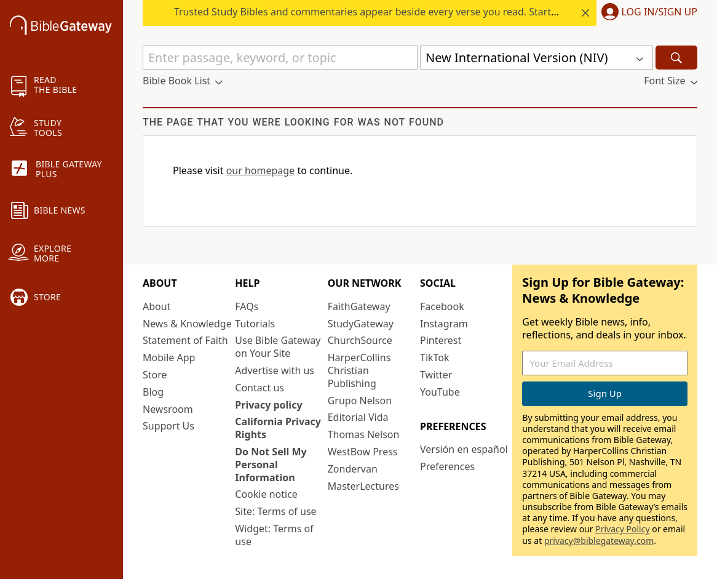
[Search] (676, 58)
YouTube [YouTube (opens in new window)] (440, 392)
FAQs (246, 306)
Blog (153, 392)
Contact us (259, 387)
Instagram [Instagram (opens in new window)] (444, 323)
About (156, 306)
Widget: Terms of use (274, 535)
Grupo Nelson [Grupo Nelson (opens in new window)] (360, 400)
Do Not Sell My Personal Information (270, 464)
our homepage (260, 170)
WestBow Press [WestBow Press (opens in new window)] (363, 451)
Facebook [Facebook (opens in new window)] (442, 306)
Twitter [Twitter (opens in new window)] (436, 374)
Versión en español (464, 449)
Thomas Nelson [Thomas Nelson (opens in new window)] (364, 434)
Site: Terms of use (275, 511)
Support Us (168, 426)
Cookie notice (266, 494)
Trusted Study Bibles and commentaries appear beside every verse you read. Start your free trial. (396, 11)
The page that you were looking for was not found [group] (293, 122)
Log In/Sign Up (659, 12)
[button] (646, 13)
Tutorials (255, 323)
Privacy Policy (622, 529)
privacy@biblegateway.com (599, 540)
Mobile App (169, 357)
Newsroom (168, 409)
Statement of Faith (185, 340)
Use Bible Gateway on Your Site (277, 346)
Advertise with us (274, 370)
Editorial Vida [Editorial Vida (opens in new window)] (358, 417)
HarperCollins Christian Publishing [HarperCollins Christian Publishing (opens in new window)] (359, 370)
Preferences (447, 466)
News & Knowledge (187, 323)
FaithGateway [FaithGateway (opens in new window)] (359, 306)
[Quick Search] (280, 58)
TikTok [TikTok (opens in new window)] (435, 357)
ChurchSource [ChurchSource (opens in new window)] (360, 340)
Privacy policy (268, 405)
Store (155, 374)
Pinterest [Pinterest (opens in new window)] (440, 340)
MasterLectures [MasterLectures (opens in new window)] (363, 486)
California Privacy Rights (278, 428)
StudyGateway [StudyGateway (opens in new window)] (361, 323)
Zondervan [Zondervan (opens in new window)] (353, 469)
